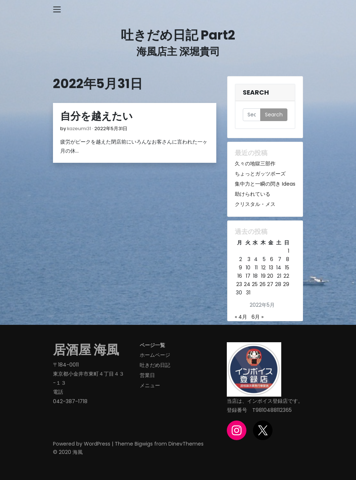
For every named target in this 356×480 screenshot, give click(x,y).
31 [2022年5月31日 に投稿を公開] (248, 292)
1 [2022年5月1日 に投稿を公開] (288, 251)
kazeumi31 (79, 128)
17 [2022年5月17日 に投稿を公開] (248, 276)
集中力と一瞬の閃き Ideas (265, 183)
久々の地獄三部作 (255, 163)
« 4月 (241, 316)
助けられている (252, 194)
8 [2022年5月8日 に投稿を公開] (287, 259)
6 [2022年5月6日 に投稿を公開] (271, 259)
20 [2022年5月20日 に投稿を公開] (270, 276)
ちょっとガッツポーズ (260, 173)
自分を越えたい (96, 116)
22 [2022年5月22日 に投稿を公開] (286, 276)
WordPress (97, 443)
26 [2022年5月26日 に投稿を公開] (262, 284)
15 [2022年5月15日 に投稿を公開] (287, 267)
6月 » (257, 316)
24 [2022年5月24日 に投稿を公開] (247, 284)
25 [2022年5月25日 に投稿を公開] (255, 284)
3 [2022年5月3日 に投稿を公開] (248, 259)
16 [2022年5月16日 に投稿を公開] (239, 276)
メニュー (150, 385)
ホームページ (155, 355)
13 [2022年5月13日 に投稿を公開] (271, 267)
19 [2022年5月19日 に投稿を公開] (263, 276)
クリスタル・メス (255, 204)
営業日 (147, 375)
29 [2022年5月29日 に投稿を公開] (286, 284)
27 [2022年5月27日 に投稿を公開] (270, 284)
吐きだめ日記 (155, 365)
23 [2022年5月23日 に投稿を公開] (239, 284)
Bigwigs (144, 443)
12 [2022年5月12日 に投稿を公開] (263, 267)
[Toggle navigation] (57, 9)
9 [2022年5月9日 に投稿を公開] (240, 267)
